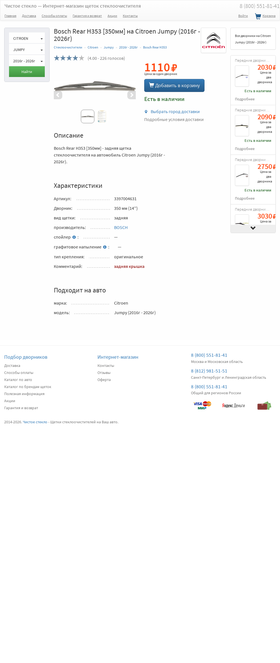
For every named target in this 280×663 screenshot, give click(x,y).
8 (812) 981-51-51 (209, 370)
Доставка (29, 16)
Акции (112, 16)
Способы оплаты (54, 16)
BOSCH (121, 227)
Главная (10, 16)
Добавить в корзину (174, 85)
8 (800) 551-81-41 (209, 355)
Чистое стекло (73, 6)
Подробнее (245, 99)
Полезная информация (24, 393)
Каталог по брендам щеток (27, 386)
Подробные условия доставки (174, 119)
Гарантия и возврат (87, 16)
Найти (26, 71)
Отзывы (103, 372)
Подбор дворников (25, 357)
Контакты (130, 16)
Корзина (264, 16)
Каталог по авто (18, 379)
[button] (60, 95)
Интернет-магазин (117, 357)
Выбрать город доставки (172, 111)
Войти (243, 16)
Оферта (104, 379)
